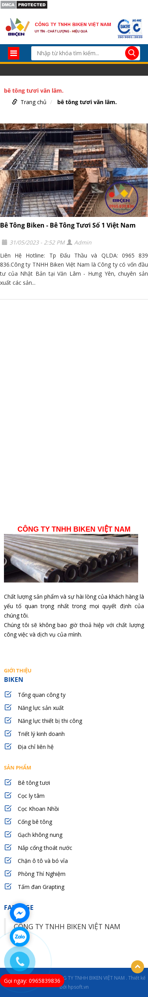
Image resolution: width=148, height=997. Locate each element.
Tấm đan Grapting (41, 887)
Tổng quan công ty (42, 694)
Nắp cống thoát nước (45, 847)
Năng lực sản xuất (41, 707)
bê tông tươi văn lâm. (87, 102)
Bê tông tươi (34, 782)
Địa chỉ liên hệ (36, 747)
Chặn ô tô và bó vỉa (43, 860)
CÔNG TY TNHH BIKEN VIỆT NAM (67, 926)
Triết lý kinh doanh (41, 733)
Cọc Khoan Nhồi (38, 808)
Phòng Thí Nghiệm (42, 874)
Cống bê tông (35, 821)
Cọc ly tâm (31, 795)
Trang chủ (34, 102)
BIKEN (74, 675)
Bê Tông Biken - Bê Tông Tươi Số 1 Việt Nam (68, 225)
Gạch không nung (40, 834)
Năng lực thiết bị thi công (50, 720)
